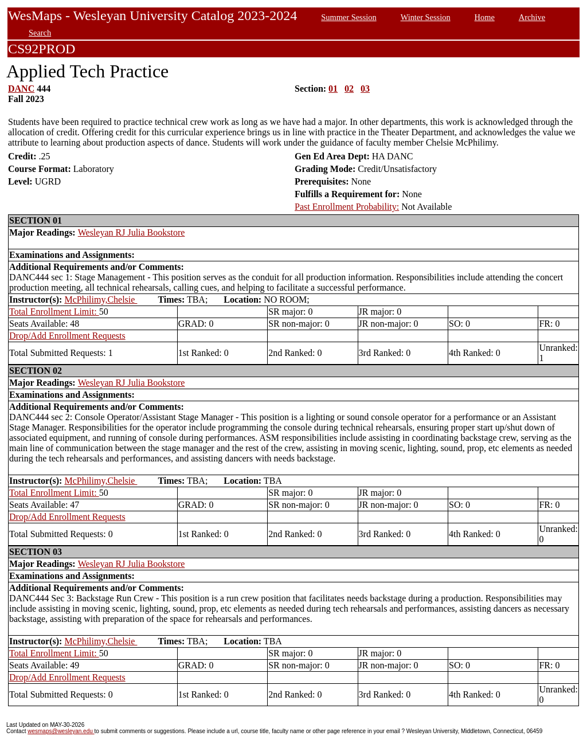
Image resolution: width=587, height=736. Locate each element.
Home (485, 17)
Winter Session (426, 17)
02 (349, 88)
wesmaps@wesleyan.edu (61, 731)
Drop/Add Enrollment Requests (67, 335)
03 (365, 88)
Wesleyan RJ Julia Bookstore (131, 232)
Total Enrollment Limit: (54, 311)
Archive (532, 17)
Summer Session (348, 17)
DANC (21, 88)
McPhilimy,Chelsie (100, 299)
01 (333, 88)
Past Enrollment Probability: (347, 207)
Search (40, 32)
